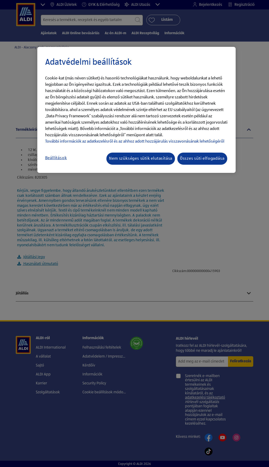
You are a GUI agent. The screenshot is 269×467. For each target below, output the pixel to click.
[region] (136, 110)
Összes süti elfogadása (202, 159)
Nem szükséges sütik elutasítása (140, 159)
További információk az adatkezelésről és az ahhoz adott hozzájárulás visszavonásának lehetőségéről (134, 141)
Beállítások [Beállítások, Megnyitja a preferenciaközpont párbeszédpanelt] (56, 158)
